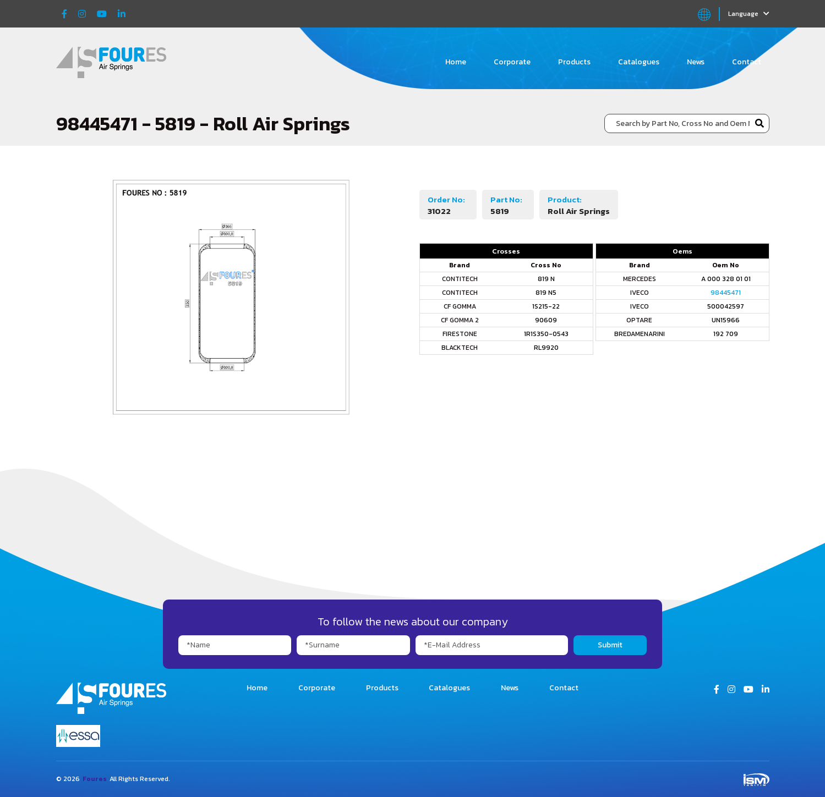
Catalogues (638, 62)
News (695, 62)
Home (455, 62)
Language (748, 14)
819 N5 (546, 293)
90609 (546, 320)
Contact (746, 62)
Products (574, 62)
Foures (95, 779)
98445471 (726, 293)
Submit (610, 645)
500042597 (725, 306)
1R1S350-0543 (546, 334)
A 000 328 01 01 (726, 279)
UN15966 (726, 320)
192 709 (725, 334)
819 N (546, 279)
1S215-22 (546, 306)
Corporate (512, 62)
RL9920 (546, 348)
